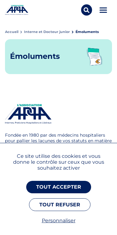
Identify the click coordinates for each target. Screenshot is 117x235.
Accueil (11, 32)
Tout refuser (59, 205)
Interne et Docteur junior (47, 32)
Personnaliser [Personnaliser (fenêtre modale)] (59, 220)
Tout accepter (58, 187)
